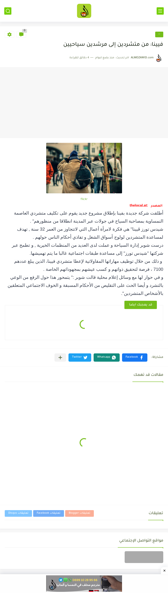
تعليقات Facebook (48, 513)
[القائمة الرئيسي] (160, 11)
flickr (84, 199)
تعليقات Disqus (18, 513)
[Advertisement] (84, 103)
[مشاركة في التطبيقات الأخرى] (60, 357)
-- (159, 34)
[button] (134, 357)
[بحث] (7, 11)
